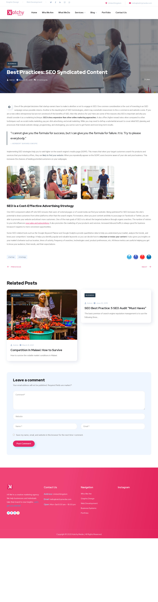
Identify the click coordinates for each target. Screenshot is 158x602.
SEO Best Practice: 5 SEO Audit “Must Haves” (116, 308)
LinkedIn (149, 257)
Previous (14, 267)
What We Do (64, 12)
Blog (92, 12)
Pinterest (142, 257)
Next (146, 267)
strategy (22, 257)
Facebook (135, 257)
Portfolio (106, 12)
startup (11, 257)
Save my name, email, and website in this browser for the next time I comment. (49, 435)
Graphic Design (12, 2)
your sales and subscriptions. (37, 223)
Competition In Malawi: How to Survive (36, 350)
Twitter (129, 257)
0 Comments (41, 80)
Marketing (29, 296)
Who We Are (47, 12)
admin (11, 80)
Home (34, 12)
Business (12, 64)
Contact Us (121, 12)
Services (79, 12)
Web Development (34, 2)
